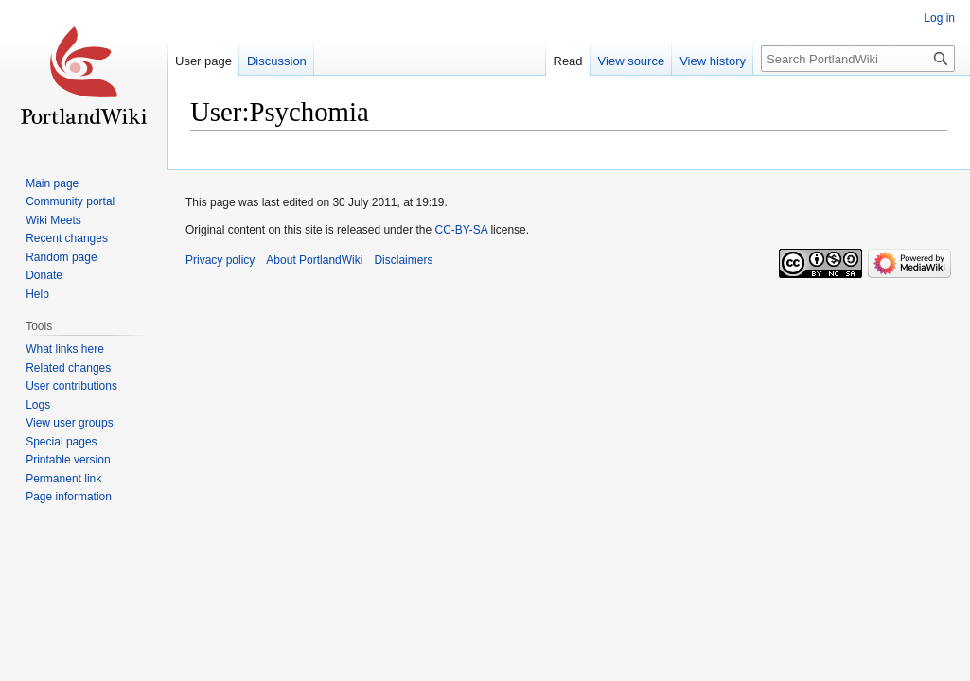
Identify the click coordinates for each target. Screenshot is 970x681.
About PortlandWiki (314, 260)
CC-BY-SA (460, 229)
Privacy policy (220, 260)
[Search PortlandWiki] (858, 58)
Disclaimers (403, 260)
